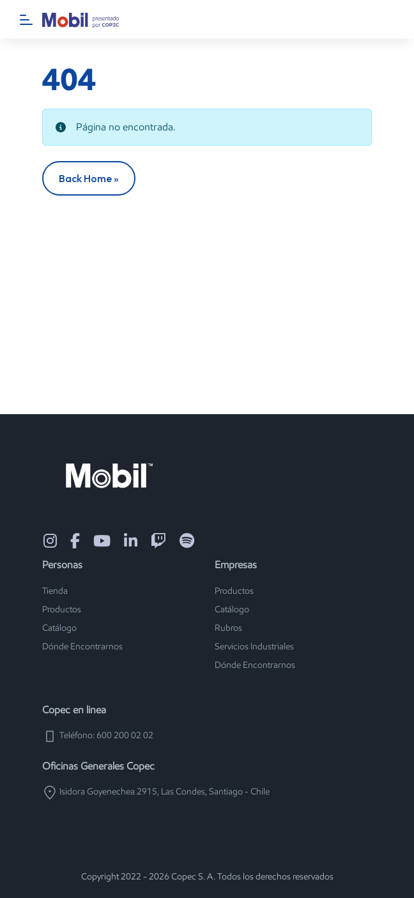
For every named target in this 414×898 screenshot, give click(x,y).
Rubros (228, 628)
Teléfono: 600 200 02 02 (97, 735)
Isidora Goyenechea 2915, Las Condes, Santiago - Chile (156, 791)
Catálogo (59, 628)
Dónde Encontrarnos (82, 646)
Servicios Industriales (254, 646)
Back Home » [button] (89, 178)
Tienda (55, 590)
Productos (61, 609)
